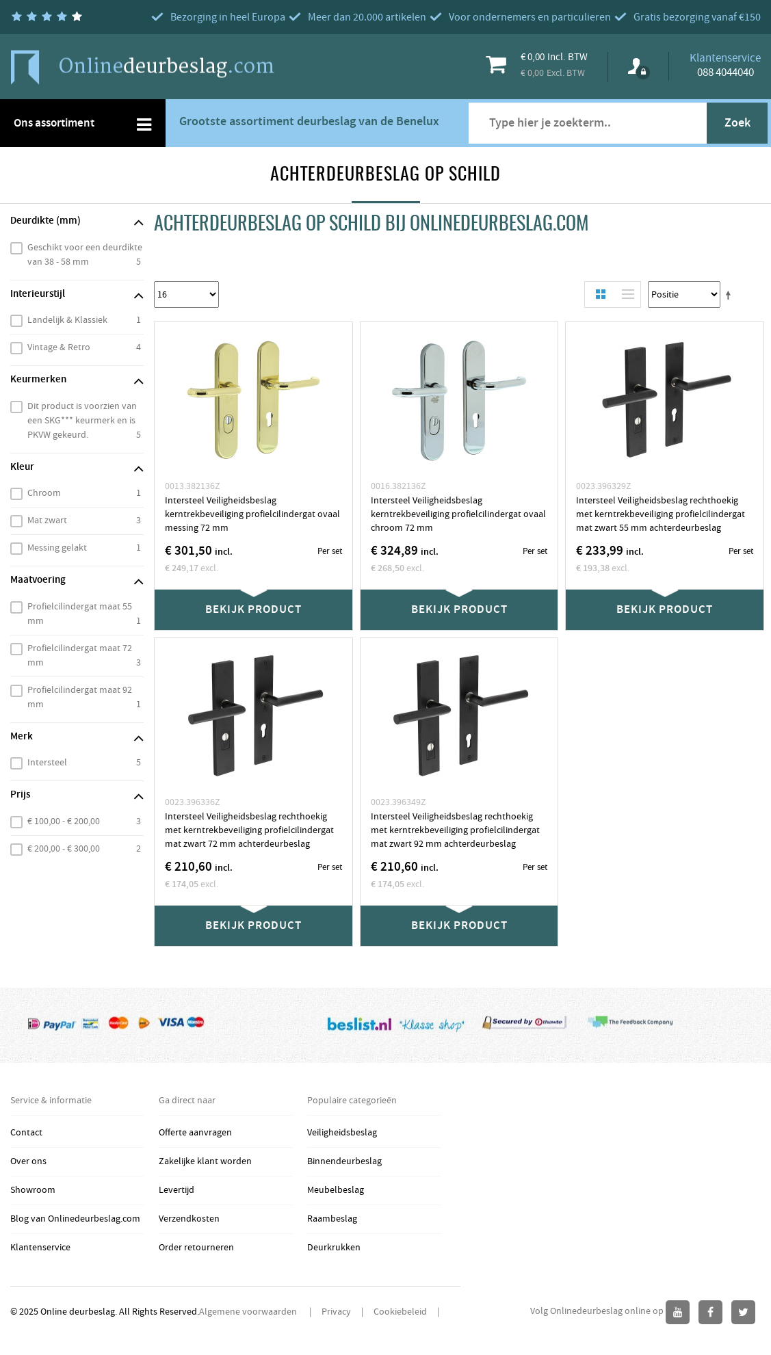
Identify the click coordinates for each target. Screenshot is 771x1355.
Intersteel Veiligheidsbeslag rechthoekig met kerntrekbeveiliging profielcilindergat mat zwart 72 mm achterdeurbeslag (249, 830)
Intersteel (47, 763)
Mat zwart (47, 520)
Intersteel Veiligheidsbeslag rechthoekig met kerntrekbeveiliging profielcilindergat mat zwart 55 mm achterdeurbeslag (660, 514)
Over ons (28, 1161)
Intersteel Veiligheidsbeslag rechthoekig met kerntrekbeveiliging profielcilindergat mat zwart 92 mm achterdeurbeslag (455, 830)
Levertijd (176, 1190)
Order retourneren (196, 1247)
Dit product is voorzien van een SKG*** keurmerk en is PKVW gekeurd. (82, 420)
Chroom (44, 493)
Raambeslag (332, 1219)
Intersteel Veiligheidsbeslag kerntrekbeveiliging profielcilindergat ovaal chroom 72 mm (458, 514)
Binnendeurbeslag (344, 1161)
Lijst (624, 294)
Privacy (336, 1312)
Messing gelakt (57, 548)
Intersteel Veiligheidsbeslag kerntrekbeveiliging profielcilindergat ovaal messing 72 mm (252, 514)
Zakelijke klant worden (205, 1161)
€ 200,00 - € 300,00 (63, 849)
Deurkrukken (334, 1247)
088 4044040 (725, 72)
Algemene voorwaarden (249, 1312)
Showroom (32, 1190)
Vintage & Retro (58, 347)
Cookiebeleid (400, 1312)
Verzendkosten (189, 1219)
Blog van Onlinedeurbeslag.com (75, 1219)
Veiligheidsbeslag (342, 1133)
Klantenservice (40, 1247)
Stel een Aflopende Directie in (730, 295)
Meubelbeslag (335, 1190)
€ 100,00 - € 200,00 (63, 821)
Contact (26, 1133)
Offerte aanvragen (195, 1133)
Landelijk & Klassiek (67, 320)
